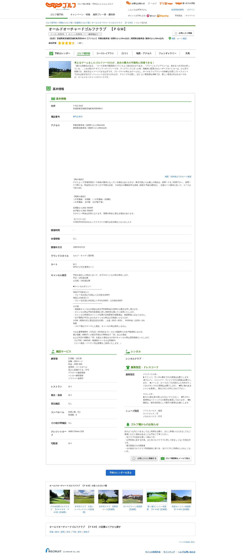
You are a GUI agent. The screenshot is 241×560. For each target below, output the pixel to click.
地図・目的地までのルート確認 (178, 176)
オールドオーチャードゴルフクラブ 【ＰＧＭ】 (112, 23)
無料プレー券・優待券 (104, 14)
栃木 (57, 532)
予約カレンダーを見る (120, 472)
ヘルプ (154, 3)
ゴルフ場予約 (56, 14)
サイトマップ (169, 552)
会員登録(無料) (177, 10)
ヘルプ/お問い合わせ (186, 552)
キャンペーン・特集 (80, 14)
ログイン (191, 10)
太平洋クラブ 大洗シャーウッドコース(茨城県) (84, 509)
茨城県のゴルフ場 (82, 23)
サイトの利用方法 (152, 552)
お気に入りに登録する (144, 458)
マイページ (190, 16)
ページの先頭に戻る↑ (187, 542)
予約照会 (178, 16)
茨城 (51, 532)
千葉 (74, 532)
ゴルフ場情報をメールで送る (175, 458)
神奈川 (86, 532)
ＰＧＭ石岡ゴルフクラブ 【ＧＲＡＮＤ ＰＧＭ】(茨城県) (59, 509)
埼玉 (68, 532)
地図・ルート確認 (179, 38)
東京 (80, 532)
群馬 (63, 532)
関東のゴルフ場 (65, 23)
